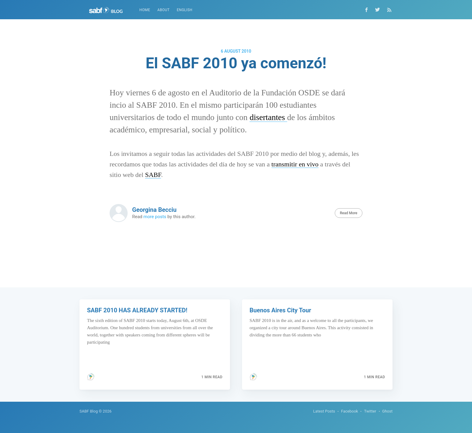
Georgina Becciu (154, 209)
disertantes (268, 117)
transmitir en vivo (295, 164)
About (163, 10)
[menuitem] (145, 10)
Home (144, 10)
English (184, 10)
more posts (155, 216)
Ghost (387, 411)
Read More (348, 213)
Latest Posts (324, 411)
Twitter (370, 411)
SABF (153, 174)
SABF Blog (88, 411)
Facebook (349, 411)
